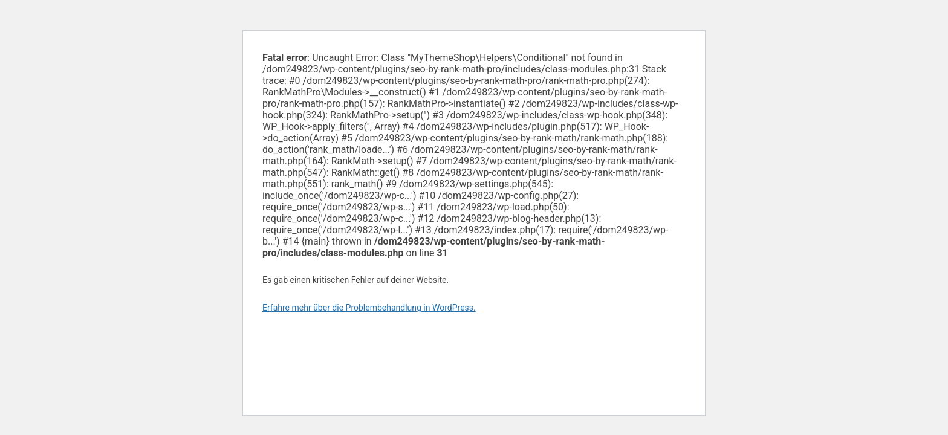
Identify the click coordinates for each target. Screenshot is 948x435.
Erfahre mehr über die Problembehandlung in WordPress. (369, 307)
